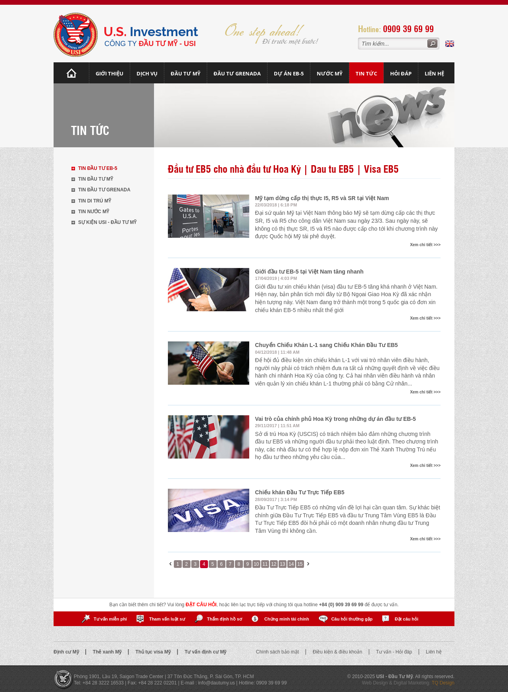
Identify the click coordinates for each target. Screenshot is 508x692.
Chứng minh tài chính (286, 619)
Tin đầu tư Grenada (104, 190)
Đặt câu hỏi (406, 619)
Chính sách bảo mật (278, 652)
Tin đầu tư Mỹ (95, 179)
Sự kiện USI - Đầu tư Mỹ (107, 222)
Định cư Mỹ (67, 652)
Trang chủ (71, 72)
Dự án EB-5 (289, 73)
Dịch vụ (147, 73)
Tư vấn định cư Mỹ (205, 652)
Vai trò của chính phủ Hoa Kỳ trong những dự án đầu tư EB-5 (335, 419)
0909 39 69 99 (408, 28)
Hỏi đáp (401, 73)
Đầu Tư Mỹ (185, 73)
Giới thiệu (109, 73)
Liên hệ (434, 73)
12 (273, 564)
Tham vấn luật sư (167, 619)
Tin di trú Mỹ (94, 201)
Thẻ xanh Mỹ (108, 652)
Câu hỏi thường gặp (352, 619)
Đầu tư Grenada (237, 73)
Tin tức (366, 73)
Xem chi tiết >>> (425, 245)
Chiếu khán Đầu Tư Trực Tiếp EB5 (299, 492)
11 (264, 564)
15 (299, 564)
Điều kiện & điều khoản (338, 652)
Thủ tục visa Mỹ (153, 652)
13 (282, 564)
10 (256, 564)
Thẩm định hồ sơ (224, 619)
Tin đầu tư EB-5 (97, 168)
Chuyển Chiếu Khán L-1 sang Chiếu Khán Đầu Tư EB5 (326, 345)
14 (291, 564)
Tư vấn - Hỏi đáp (395, 652)
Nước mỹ (330, 73)
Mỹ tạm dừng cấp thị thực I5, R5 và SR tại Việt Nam (322, 198)
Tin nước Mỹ (93, 211)
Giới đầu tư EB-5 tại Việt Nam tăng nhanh (309, 271)
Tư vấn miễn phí (110, 619)
